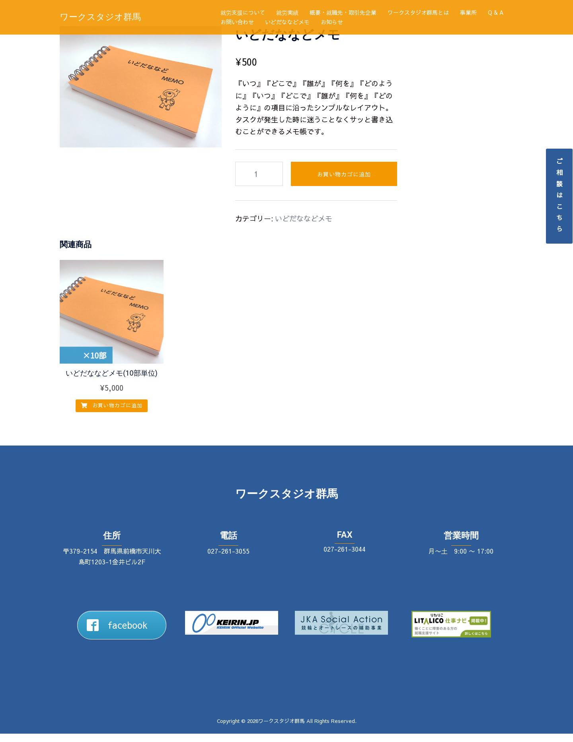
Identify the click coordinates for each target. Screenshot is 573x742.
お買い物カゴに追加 (344, 182)
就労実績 (287, 12)
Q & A (495, 12)
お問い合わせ (237, 22)
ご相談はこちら (559, 196)
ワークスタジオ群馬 (100, 17)
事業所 (468, 12)
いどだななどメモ (287, 22)
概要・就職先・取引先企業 (343, 12)
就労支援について (242, 12)
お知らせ (332, 22)
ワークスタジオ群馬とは (418, 12)
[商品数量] (259, 182)
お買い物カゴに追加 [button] (111, 413)
